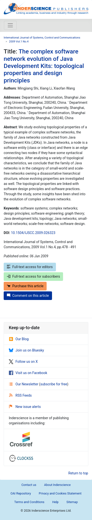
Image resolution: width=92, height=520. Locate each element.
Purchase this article (25, 286)
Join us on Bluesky (26, 350)
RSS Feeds (20, 395)
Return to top (78, 473)
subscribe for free (53, 384)
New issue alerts (25, 407)
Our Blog (19, 339)
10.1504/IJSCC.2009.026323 (33, 233)
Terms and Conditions (29, 502)
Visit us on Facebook (28, 373)
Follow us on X (23, 362)
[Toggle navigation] (10, 25)
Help (55, 502)
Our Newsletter (24, 384)
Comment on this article (28, 296)
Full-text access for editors (30, 267)
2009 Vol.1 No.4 (19, 41)
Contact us (28, 485)
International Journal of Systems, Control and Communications (42, 37)
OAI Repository (21, 493)
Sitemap (72, 502)
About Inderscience (57, 485)
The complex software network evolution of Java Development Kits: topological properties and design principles (44, 66)
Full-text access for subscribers (33, 276)
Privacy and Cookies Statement (60, 493)
